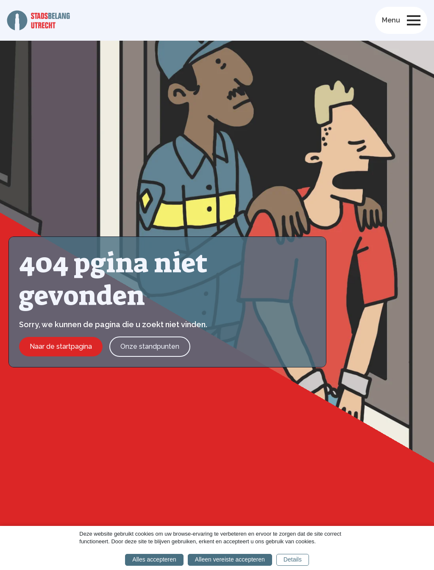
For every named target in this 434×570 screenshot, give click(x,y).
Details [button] (293, 559)
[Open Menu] (413, 20)
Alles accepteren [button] (154, 559)
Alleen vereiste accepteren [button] (230, 559)
